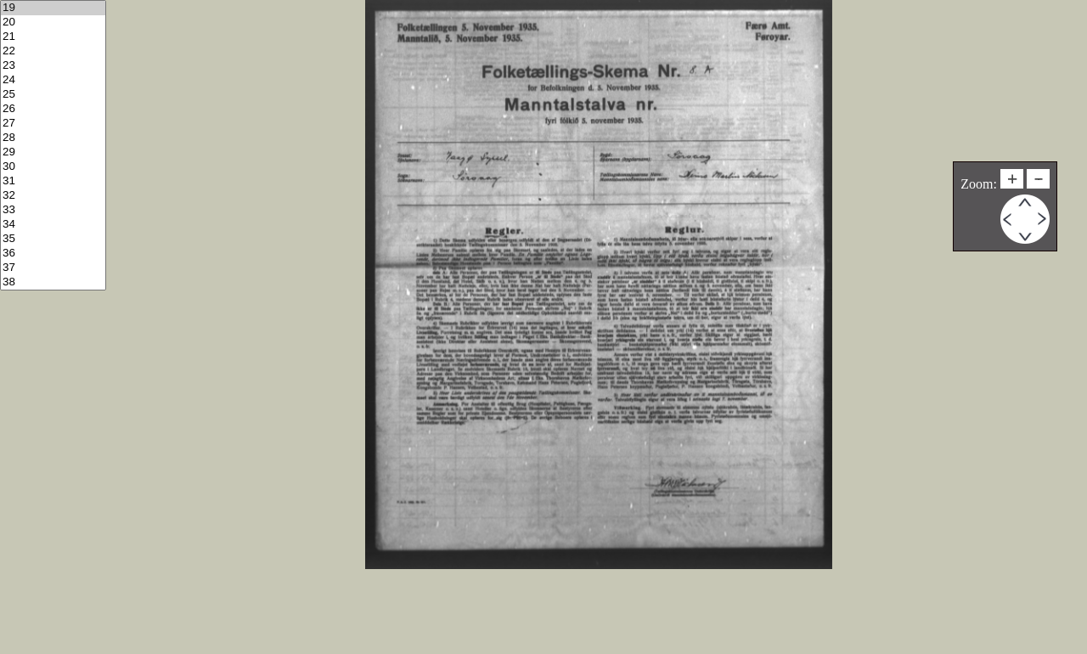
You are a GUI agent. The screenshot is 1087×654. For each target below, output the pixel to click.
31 (53, 181)
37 (53, 268)
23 (53, 66)
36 (53, 253)
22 (53, 51)
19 (53, 8)
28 (53, 138)
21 (53, 37)
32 (53, 196)
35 (53, 239)
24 (53, 80)
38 (53, 282)
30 (53, 167)
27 (53, 123)
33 (53, 210)
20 (53, 22)
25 (53, 94)
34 (53, 224)
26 (53, 109)
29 (53, 152)
